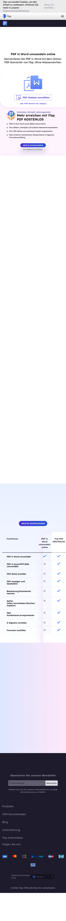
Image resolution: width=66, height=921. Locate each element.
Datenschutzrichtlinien (20, 875)
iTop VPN (7, 16)
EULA (13, 878)
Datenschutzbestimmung (16, 10)
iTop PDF (5, 23)
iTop (33, 763)
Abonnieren (51, 783)
